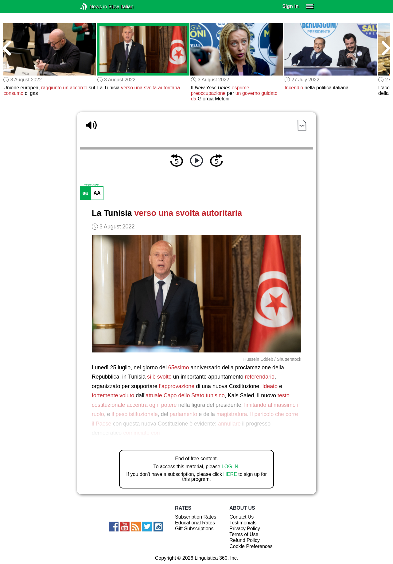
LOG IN (230, 466)
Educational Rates (195, 522)
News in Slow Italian (93, 6)
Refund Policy (244, 540)
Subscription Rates (195, 516)
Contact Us (241, 516)
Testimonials (242, 522)
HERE (230, 474)
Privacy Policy (244, 528)
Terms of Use (243, 534)
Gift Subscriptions (194, 528)
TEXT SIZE (91, 185)
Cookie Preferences (251, 546)
